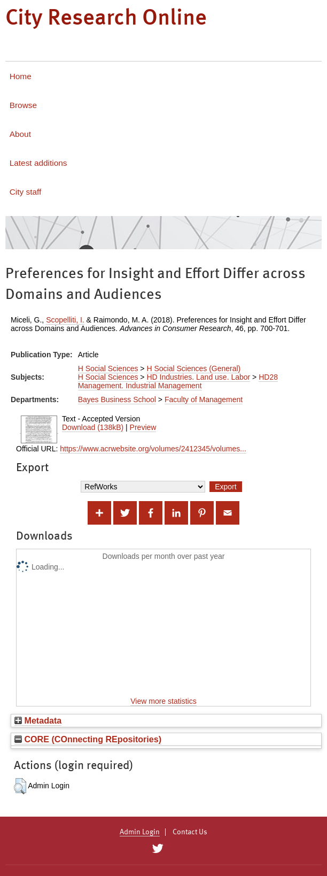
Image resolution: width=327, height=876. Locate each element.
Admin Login (140, 832)
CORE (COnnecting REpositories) (87, 739)
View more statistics (163, 701)
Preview (143, 427)
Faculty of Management (204, 399)
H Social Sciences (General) (193, 368)
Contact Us (190, 832)
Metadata (37, 720)
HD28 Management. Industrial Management (178, 381)
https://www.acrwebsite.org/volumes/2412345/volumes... (153, 448)
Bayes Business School (117, 399)
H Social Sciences (108, 368)
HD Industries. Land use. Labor (198, 377)
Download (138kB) (92, 427)
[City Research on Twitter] (157, 848)
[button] (20, 786)
